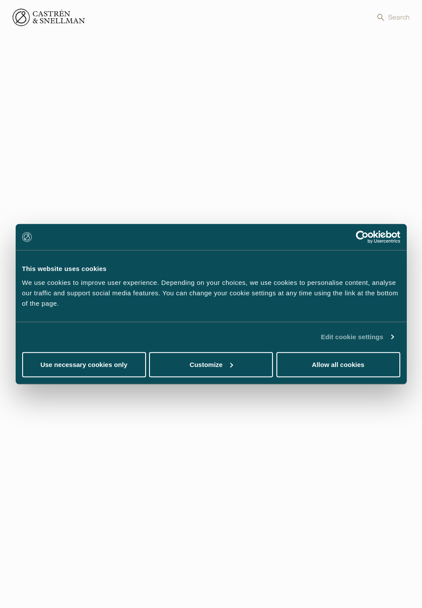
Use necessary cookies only (83, 364)
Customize (211, 364)
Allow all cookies (338, 364)
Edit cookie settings (352, 336)
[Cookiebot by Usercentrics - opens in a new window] (362, 237)
